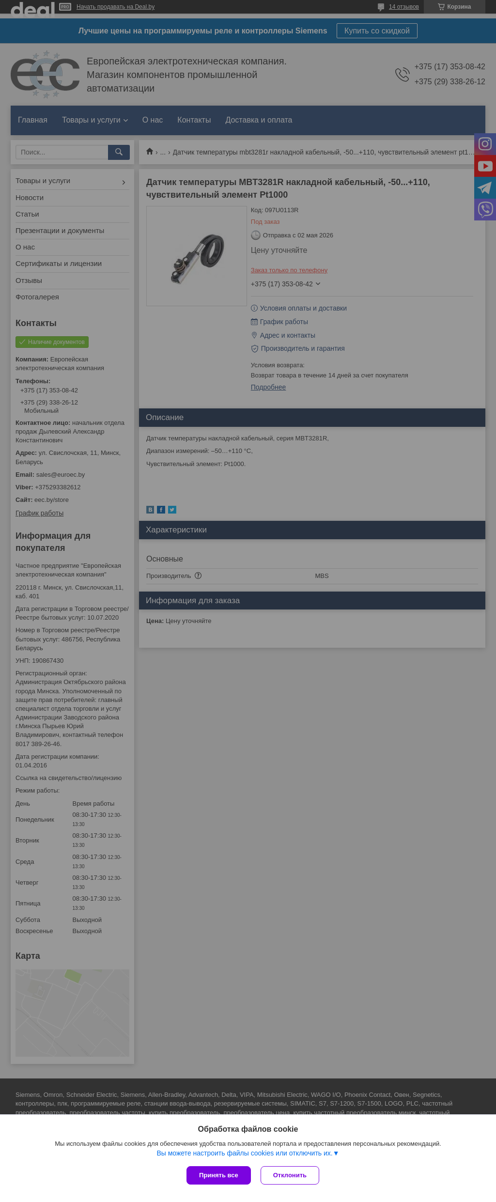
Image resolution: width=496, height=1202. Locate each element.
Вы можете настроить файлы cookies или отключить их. (244, 1153)
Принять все (218, 1175)
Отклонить (290, 1175)
